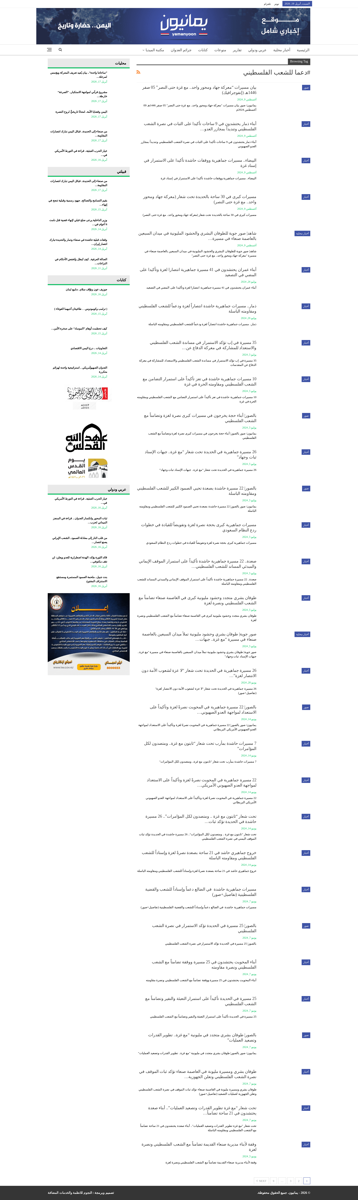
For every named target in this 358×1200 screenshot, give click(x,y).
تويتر (276, 4)
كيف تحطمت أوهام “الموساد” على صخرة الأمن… (79, 328)
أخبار (306, 124)
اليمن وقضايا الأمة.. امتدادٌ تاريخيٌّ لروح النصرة (81, 111)
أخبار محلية (281, 50)
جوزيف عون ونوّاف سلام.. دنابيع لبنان (86, 289)
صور (306, 87)
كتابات (203, 50)
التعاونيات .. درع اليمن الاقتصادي (89, 348)
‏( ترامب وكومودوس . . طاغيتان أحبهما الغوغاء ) (80, 309)
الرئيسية (303, 50)
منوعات (220, 50)
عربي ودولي (257, 50)
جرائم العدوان (181, 50)
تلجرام (267, 4)
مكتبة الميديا (155, 50)
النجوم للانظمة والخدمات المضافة (70, 1193)
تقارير (237, 50)
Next (261, 1181)
